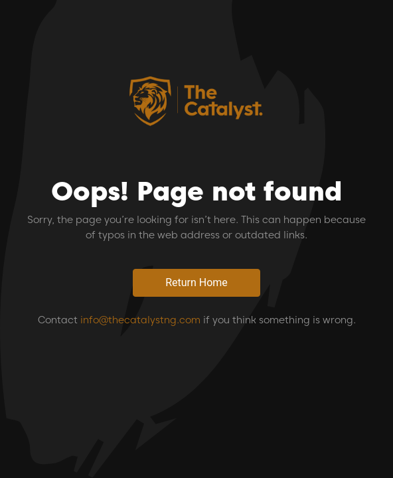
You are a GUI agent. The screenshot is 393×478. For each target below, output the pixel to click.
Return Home (196, 282)
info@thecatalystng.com (140, 320)
